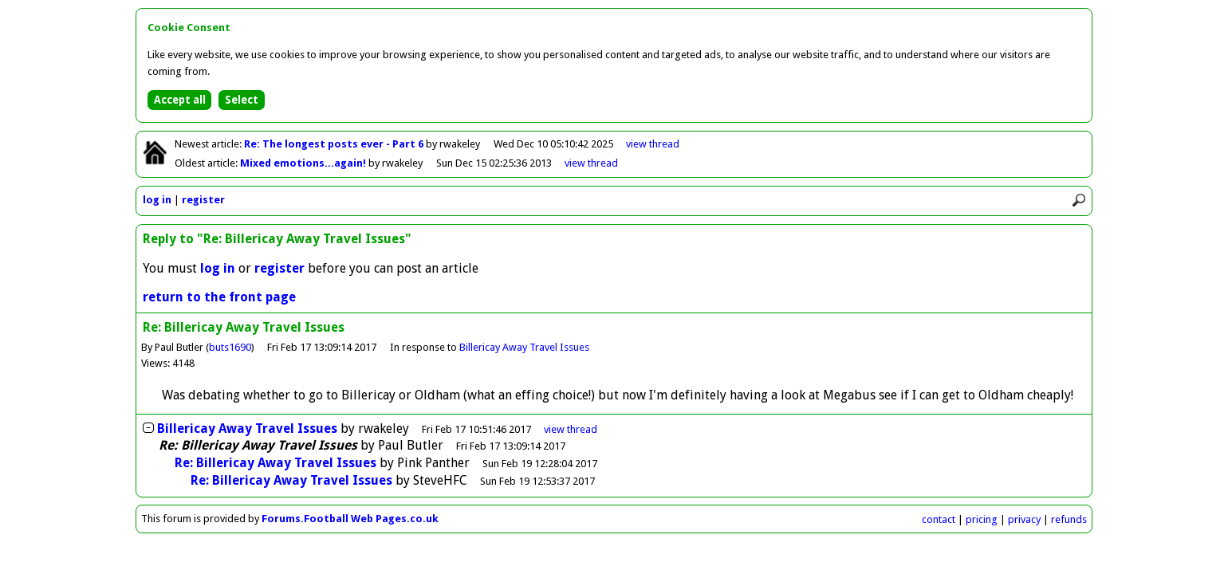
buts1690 (230, 347)
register (203, 200)
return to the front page (219, 297)
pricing (982, 519)
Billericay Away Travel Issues (524, 347)
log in (157, 200)
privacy (1024, 519)
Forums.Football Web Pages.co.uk (350, 519)
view (652, 144)
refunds (1069, 519)
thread (570, 429)
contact (938, 519)
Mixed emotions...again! (304, 163)
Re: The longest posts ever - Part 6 (335, 144)
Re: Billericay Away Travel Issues (275, 462)
